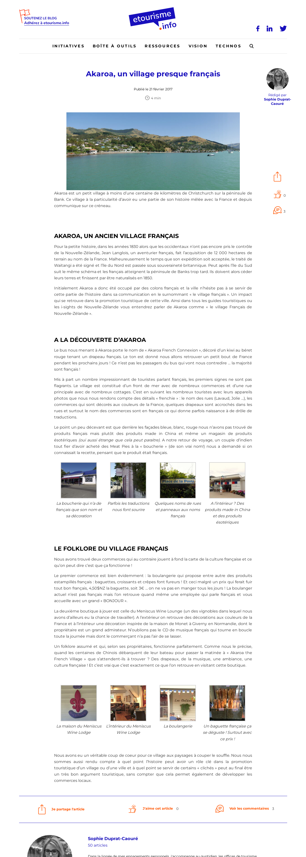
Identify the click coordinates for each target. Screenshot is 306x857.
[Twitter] (283, 28)
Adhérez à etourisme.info (46, 23)
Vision (198, 46)
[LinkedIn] (270, 28)
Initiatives (68, 46)
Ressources (162, 46)
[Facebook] (258, 28)
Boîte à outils (114, 46)
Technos (228, 46)
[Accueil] (153, 9)
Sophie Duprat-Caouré (113, 838)
